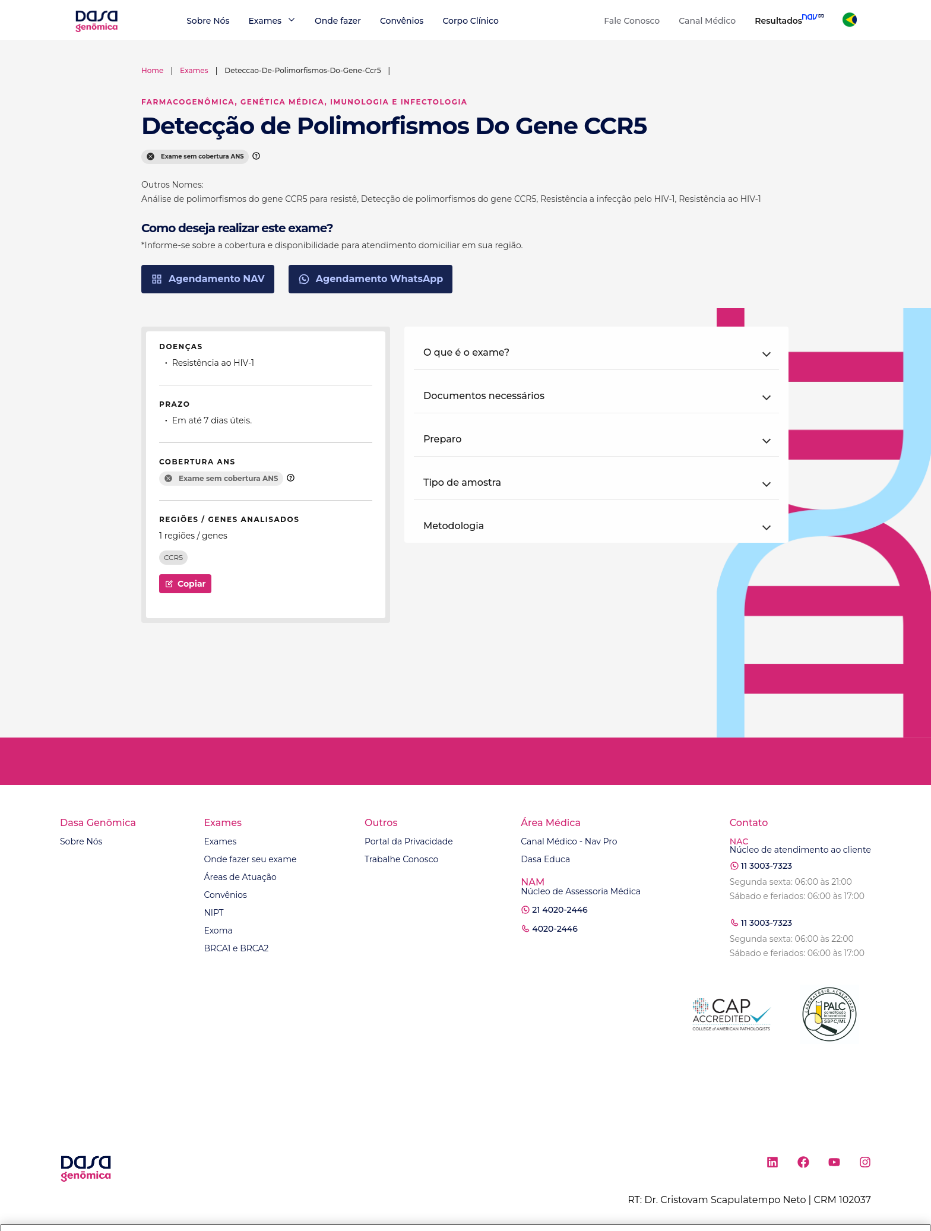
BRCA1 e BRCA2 (236, 948)
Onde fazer (338, 20)
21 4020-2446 (559, 909)
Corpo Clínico (470, 20)
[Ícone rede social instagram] (865, 1164)
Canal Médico (707, 20)
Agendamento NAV (208, 279)
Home (152, 70)
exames (194, 70)
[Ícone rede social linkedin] (772, 1164)
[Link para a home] (96, 30)
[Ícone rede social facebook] (803, 1164)
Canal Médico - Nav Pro (569, 841)
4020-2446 (554, 928)
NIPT (213, 912)
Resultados (778, 20)
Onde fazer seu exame (250, 859)
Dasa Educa (545, 859)
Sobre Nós (207, 20)
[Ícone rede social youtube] (834, 1164)
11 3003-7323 (766, 866)
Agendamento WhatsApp (370, 279)
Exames (220, 841)
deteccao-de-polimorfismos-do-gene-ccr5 (302, 70)
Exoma (218, 930)
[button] (596, 353)
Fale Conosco (632, 20)
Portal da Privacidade (409, 841)
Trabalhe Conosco (401, 859)
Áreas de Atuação (240, 877)
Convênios (402, 20)
